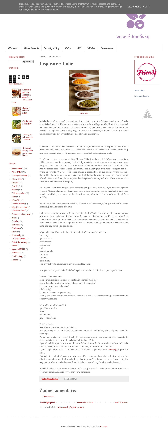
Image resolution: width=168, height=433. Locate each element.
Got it (146, 7)
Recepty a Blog (51, 48)
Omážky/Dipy (17, 256)
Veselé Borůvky (139, 90)
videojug (111, 349)
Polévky (15, 186)
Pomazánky (16, 235)
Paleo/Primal (17, 169)
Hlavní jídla (16, 179)
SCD (79, 48)
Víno (14, 196)
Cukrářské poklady (19, 242)
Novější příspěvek (47, 402)
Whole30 (15, 200)
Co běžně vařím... (19, 239)
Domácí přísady (18, 204)
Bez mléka (16, 253)
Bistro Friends (31, 48)
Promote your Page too (141, 96)
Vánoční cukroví (18, 211)
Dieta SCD (16, 172)
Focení (14, 246)
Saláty (14, 232)
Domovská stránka (85, 402)
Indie (14, 218)
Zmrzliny (15, 221)
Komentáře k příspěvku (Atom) (71, 407)
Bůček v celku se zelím (25, 110)
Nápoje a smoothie (19, 207)
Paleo (68, 48)
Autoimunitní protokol (21, 214)
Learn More (134, 7)
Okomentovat (48, 396)
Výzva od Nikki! (19, 249)
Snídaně (15, 183)
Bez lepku (16, 225)
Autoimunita (107, 48)
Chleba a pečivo (18, 193)
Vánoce (15, 260)
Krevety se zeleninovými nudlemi (27, 137)
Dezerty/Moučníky (19, 175)
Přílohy (15, 190)
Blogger (103, 426)
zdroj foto (83, 113)
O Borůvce (13, 48)
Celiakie (91, 48)
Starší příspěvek (121, 402)
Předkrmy (16, 228)
